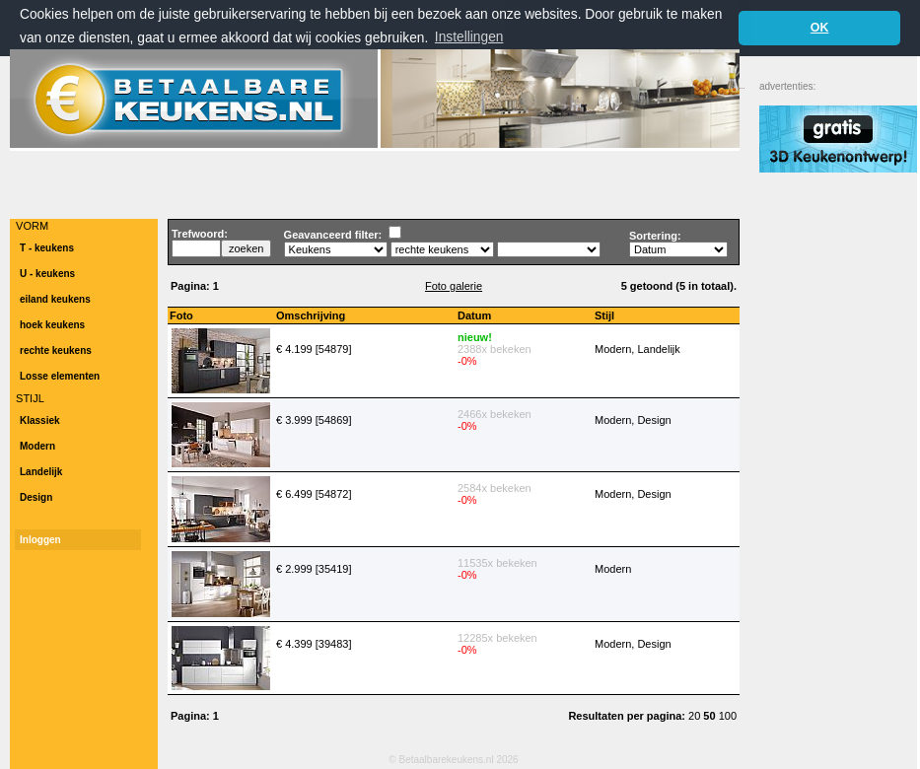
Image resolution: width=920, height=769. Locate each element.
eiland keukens (55, 299)
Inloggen (40, 539)
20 (695, 716)
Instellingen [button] (469, 37)
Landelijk (41, 471)
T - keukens (47, 248)
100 (728, 716)
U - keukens (47, 273)
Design (36, 497)
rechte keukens (56, 350)
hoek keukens (52, 324)
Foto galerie (453, 286)
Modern (37, 446)
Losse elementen (60, 376)
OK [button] (820, 28)
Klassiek (40, 420)
